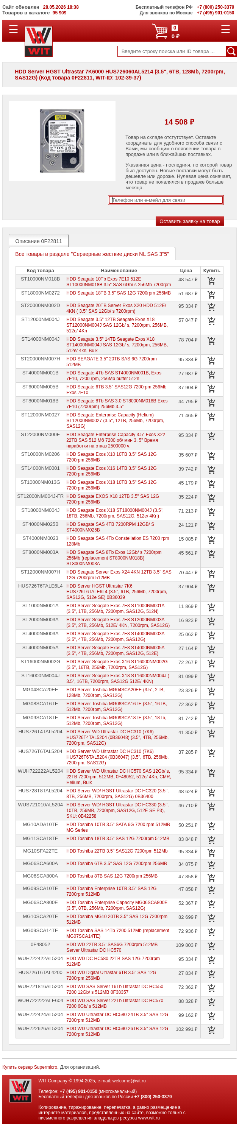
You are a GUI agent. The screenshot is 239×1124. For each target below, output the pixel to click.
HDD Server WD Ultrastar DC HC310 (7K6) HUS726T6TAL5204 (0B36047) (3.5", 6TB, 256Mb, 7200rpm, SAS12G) (117, 757)
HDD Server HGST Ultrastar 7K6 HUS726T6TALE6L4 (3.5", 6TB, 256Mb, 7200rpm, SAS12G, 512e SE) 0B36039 (116, 591)
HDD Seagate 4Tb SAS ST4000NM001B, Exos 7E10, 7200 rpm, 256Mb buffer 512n (113, 375)
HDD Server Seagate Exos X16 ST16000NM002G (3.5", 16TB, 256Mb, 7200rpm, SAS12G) (116, 664)
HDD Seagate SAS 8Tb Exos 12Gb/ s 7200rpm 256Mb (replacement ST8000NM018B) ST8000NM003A (113, 558)
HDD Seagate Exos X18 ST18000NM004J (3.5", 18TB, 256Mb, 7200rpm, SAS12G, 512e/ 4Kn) (115, 513)
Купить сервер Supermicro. (30, 1067)
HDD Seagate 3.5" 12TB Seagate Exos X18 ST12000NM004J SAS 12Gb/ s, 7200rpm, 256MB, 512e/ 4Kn (117, 325)
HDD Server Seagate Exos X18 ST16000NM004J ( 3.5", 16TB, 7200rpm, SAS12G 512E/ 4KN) (117, 678)
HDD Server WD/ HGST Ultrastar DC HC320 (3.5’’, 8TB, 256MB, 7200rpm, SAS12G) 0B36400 (117, 793)
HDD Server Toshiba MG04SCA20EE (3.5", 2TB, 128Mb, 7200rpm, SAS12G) (115, 692)
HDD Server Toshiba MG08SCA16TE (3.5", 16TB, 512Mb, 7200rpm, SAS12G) (116, 706)
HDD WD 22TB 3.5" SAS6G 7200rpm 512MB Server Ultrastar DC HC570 (112, 947)
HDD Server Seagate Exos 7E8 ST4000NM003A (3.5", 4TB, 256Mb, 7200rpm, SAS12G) (115, 636)
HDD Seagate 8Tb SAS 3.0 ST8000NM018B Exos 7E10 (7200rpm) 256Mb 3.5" (116, 403)
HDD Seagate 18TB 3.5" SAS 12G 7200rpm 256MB (118, 293)
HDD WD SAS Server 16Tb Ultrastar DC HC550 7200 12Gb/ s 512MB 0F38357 (114, 989)
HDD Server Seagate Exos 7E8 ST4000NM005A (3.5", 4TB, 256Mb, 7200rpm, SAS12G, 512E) (115, 650)
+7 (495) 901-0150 (78, 1091)
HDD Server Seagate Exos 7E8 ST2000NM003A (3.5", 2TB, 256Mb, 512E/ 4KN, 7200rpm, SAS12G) (118, 622)
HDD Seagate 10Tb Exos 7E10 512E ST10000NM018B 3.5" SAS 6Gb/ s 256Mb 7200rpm (118, 281)
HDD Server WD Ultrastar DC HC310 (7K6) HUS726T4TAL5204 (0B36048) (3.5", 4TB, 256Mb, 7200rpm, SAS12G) (117, 737)
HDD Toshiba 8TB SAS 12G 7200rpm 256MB (112, 876)
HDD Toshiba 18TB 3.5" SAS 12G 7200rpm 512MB (117, 838)
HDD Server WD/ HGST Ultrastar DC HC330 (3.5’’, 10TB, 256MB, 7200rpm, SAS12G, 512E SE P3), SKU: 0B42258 (117, 810)
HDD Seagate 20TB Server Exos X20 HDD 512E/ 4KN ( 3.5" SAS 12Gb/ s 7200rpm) (116, 308)
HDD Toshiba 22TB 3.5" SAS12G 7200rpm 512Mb (117, 851)
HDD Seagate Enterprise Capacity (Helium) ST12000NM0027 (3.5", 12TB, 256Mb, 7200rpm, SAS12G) (115, 420)
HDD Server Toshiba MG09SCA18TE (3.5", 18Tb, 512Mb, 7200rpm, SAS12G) (116, 720)
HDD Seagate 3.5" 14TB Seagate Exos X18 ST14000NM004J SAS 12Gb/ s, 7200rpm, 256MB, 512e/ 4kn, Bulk (117, 345)
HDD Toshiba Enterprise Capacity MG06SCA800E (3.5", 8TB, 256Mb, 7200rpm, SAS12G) (116, 905)
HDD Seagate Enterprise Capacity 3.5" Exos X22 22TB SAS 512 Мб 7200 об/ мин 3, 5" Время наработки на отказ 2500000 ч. (115, 440)
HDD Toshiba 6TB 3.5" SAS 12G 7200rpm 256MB (116, 863)
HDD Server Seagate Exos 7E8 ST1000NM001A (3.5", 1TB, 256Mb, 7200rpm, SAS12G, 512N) (115, 608)
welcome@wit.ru (129, 1080)
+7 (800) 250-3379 (153, 1096)
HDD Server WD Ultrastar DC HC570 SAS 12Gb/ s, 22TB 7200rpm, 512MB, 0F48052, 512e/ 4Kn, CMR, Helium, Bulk (118, 777)
